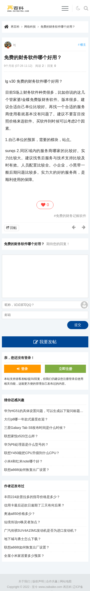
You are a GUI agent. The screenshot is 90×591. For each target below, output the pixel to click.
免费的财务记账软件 (71, 216)
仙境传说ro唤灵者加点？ (22, 522)
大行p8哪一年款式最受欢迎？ (26, 419)
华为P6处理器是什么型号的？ (26, 444)
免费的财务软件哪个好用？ (58, 26)
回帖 (13, 228)
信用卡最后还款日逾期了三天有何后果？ (34, 505)
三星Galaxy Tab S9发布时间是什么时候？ (35, 428)
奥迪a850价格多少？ (19, 514)
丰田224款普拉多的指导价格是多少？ (32, 497)
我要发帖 (48, 341)
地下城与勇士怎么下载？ (22, 539)
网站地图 (66, 581)
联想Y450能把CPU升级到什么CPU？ (32, 453)
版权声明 (38, 581)
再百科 (15, 26)
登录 (24, 369)
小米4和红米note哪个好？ (23, 461)
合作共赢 (52, 581)
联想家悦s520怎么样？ (21, 436)
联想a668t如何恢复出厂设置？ (26, 470)
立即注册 (65, 369)
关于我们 (24, 581)
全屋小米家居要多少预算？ (24, 556)
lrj (14, 45)
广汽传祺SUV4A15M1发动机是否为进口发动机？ (40, 530)
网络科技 (30, 26)
